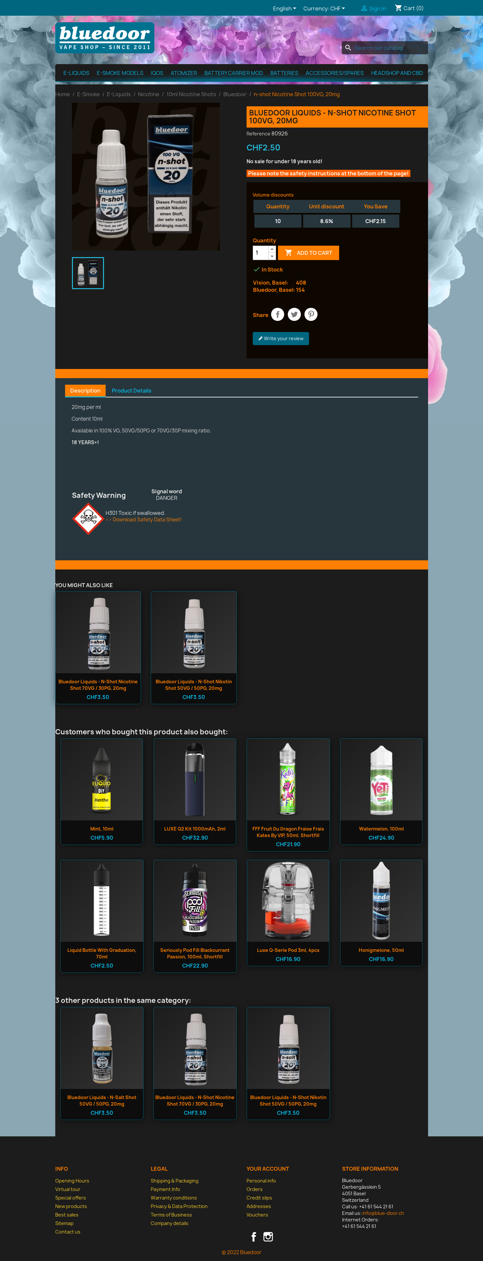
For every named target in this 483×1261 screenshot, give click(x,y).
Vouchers (257, 1215)
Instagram (268, 1236)
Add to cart (308, 253)
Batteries (284, 73)
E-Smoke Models (120, 73)
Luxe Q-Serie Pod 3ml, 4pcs (288, 950)
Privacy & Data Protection (179, 1206)
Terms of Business (171, 1215)
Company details (169, 1223)
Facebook (253, 1236)
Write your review (280, 338)
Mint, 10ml (101, 829)
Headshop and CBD (397, 73)
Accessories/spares (335, 73)
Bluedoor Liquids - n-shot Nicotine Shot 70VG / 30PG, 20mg (98, 684)
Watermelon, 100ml (381, 829)
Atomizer (184, 73)
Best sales (66, 1215)
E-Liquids (76, 73)
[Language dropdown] (286, 9)
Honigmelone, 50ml (381, 950)
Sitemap (64, 1223)
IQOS (157, 73)
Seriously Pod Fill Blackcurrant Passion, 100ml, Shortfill (195, 953)
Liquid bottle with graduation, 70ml (101, 953)
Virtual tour (67, 1189)
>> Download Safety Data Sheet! (143, 519)
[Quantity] (260, 253)
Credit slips (259, 1198)
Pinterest (311, 314)
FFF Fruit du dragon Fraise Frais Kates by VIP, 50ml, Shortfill (288, 832)
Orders (255, 1189)
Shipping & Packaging (174, 1181)
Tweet (294, 314)
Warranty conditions (174, 1198)
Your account (268, 1168)
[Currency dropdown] (338, 9)
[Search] (385, 47)
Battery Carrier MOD (233, 73)
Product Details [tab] (131, 390)
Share (277, 314)
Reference (258, 134)
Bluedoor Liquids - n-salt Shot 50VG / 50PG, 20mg (101, 1100)
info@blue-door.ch (383, 1213)
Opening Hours (72, 1181)
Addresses (259, 1206)
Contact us (67, 1232)
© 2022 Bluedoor (241, 1252)
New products (71, 1206)
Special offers (70, 1198)
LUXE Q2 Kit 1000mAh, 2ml (195, 829)
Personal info (261, 1181)
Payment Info (165, 1189)
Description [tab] (85, 390)
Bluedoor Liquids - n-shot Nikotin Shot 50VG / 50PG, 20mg (194, 684)
